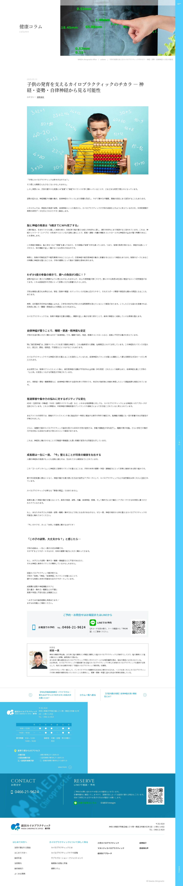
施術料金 (18, 858)
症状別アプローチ (105, 853)
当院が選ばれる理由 (22, 847)
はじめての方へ (20, 852)
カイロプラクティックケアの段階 (64, 852)
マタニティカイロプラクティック (111, 848)
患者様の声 (143, 848)
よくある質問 (19, 873)
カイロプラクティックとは (61, 847)
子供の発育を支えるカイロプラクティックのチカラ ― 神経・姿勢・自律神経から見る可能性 (85, 87)
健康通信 (40, 97)
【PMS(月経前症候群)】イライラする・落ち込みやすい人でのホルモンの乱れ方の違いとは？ (55, 695)
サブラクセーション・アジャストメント (67, 858)
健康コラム (55, 868)
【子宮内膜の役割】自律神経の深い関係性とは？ (120, 695)
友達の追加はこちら (87, 802)
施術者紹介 (18, 868)
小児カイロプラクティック (108, 843)
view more (65, 767)
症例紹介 (143, 843)
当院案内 (18, 863)
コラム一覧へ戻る (87, 694)
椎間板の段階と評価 (59, 863)
